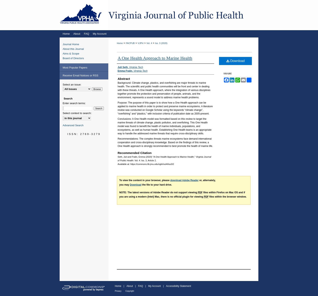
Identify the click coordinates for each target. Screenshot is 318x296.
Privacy (118, 291)
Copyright (129, 291)
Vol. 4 (149, 43)
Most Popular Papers (75, 67)
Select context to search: (77, 113)
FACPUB (130, 43)
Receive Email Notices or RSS (80, 75)
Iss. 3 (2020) (161, 43)
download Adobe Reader (184, 180)
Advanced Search (73, 125)
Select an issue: (72, 84)
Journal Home (71, 44)
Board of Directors (73, 58)
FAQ (140, 286)
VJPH (140, 43)
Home (120, 43)
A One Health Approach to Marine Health (155, 58)
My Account (154, 286)
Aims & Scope (71, 53)
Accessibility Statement (178, 286)
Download (235, 61)
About (130, 286)
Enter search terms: (74, 103)
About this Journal (73, 48)
